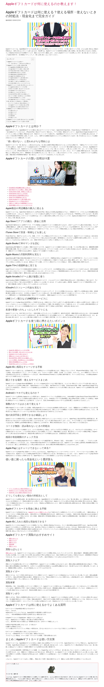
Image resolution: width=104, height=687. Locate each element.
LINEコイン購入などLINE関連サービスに (20, 81)
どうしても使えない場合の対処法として (19, 103)
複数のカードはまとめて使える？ (18, 92)
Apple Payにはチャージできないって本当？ (20, 99)
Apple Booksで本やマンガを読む (18, 72)
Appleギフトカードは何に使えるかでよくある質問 (21, 119)
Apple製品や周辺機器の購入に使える (19, 67)
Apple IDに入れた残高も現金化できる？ (19, 106)
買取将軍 (12, 115)
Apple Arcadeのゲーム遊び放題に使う (19, 77)
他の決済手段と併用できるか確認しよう (19, 94)
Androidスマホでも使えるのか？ (18, 90)
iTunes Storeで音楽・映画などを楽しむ (19, 70)
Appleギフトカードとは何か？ (15, 61)
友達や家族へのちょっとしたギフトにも (20, 83)
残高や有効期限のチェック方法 (17, 97)
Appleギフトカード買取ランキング (39, 512)
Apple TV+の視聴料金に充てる (17, 76)
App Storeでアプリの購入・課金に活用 (19, 69)
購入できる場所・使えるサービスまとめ (19, 88)
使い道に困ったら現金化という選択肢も (18, 101)
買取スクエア (13, 112)
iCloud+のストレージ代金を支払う (18, 79)
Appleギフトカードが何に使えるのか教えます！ (41, 4)
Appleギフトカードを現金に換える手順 (19, 105)
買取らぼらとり (14, 110)
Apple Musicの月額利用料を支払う (18, 74)
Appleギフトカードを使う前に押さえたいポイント (21, 85)
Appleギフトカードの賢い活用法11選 (17, 65)
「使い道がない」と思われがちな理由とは (20, 63)
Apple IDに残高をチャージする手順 (18, 87)
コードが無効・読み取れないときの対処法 (20, 95)
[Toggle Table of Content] (32, 59)
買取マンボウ (13, 117)
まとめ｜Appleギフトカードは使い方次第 (18, 121)
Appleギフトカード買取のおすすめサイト (18, 108)
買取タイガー (13, 114)
